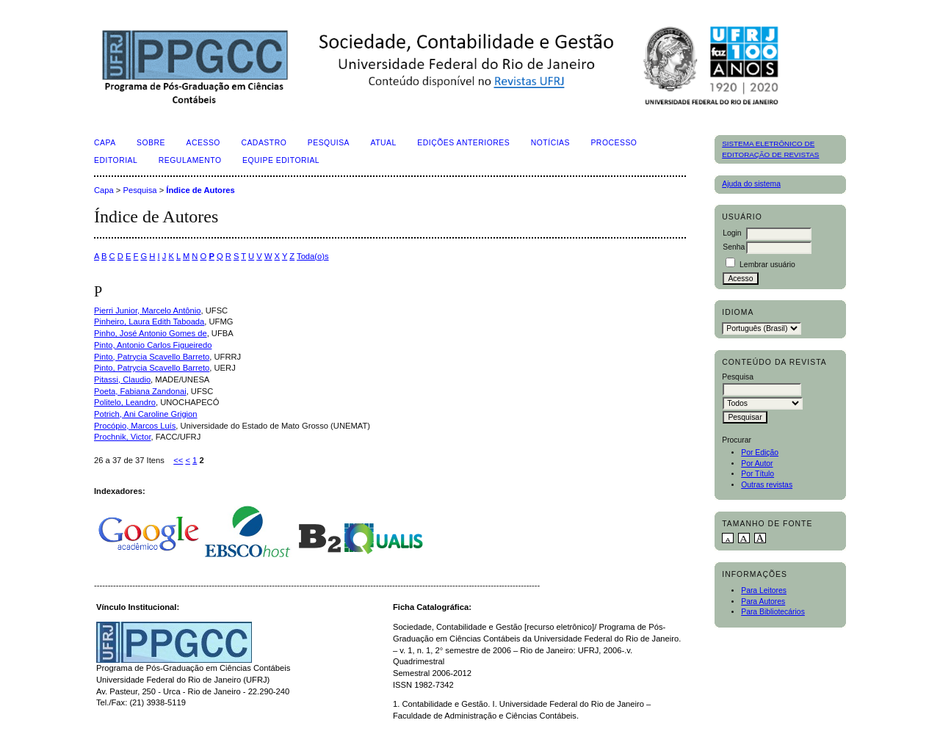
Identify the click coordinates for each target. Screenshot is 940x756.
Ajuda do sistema (751, 184)
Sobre (151, 143)
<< (178, 460)
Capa (105, 143)
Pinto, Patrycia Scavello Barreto (151, 356)
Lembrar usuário (767, 265)
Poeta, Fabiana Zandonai (140, 391)
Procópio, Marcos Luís (135, 425)
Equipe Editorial (280, 160)
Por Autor (757, 463)
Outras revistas (766, 485)
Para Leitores (764, 590)
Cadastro (263, 143)
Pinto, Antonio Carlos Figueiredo (153, 345)
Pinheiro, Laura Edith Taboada (149, 321)
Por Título (757, 474)
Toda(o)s (313, 256)
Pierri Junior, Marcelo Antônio (147, 310)
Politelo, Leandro (125, 402)
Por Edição (759, 452)
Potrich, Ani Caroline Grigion (146, 414)
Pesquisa (329, 143)
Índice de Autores (200, 190)
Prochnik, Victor (122, 436)
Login (732, 233)
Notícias (550, 143)
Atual (384, 143)
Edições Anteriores (463, 143)
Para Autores (763, 601)
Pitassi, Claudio (122, 379)
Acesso (203, 143)
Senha (734, 247)
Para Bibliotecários (773, 612)
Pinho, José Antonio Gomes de (150, 333)
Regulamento (190, 160)
